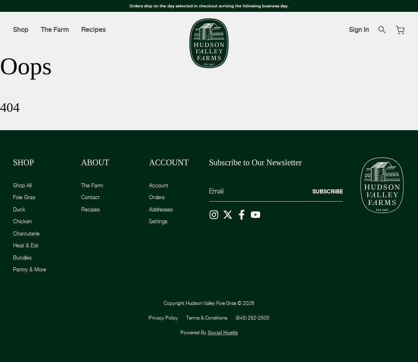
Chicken (22, 221)
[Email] (276, 192)
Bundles (22, 257)
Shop (21, 29)
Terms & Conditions (206, 318)
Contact (90, 197)
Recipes (93, 29)
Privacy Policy (163, 318)
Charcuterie (26, 233)
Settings (158, 221)
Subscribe (327, 191)
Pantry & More (29, 269)
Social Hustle (223, 332)
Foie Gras (24, 197)
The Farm (55, 29)
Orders (157, 197)
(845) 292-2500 (252, 318)
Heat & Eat (25, 245)
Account (158, 185)
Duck (19, 209)
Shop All (22, 185)
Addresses (161, 209)
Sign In (359, 29)
